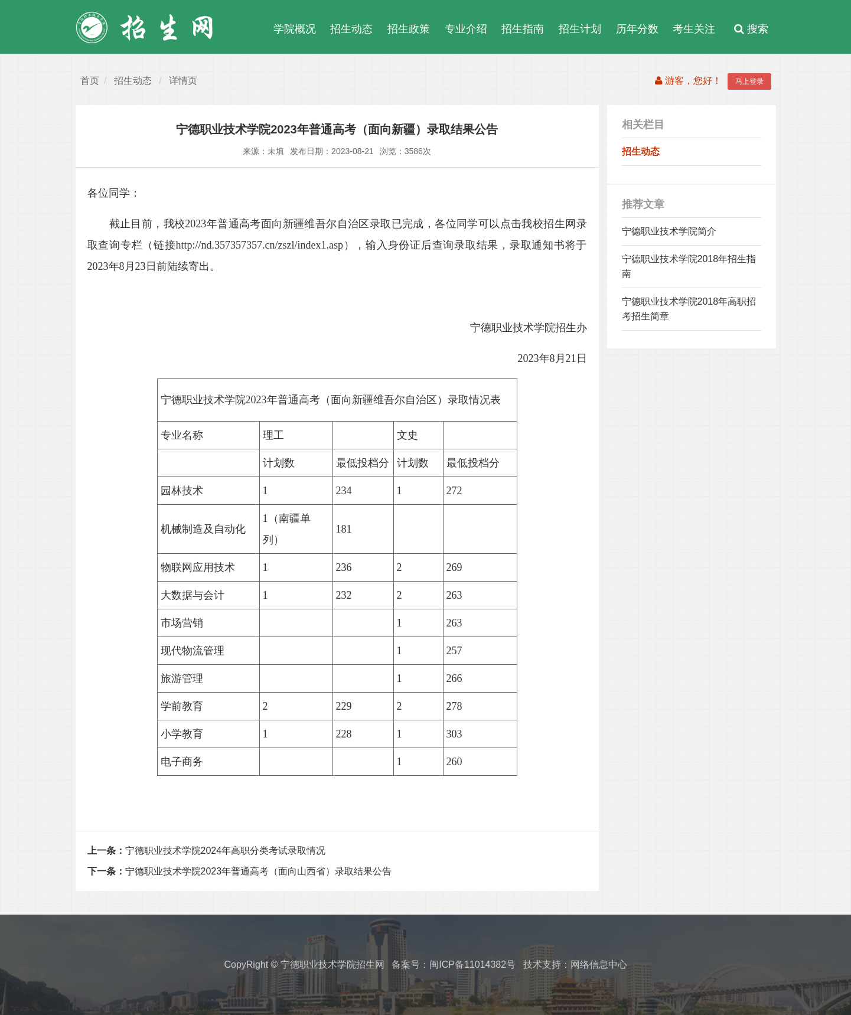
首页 (89, 81)
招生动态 (351, 29)
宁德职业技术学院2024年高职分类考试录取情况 (206, 851)
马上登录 (749, 81)
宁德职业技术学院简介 (669, 231)
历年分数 (637, 29)
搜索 (751, 29)
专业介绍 (466, 29)
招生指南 (522, 29)
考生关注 (694, 29)
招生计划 (580, 29)
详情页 (183, 81)
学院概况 (294, 29)
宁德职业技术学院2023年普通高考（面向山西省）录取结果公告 (239, 871)
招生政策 (408, 29)
